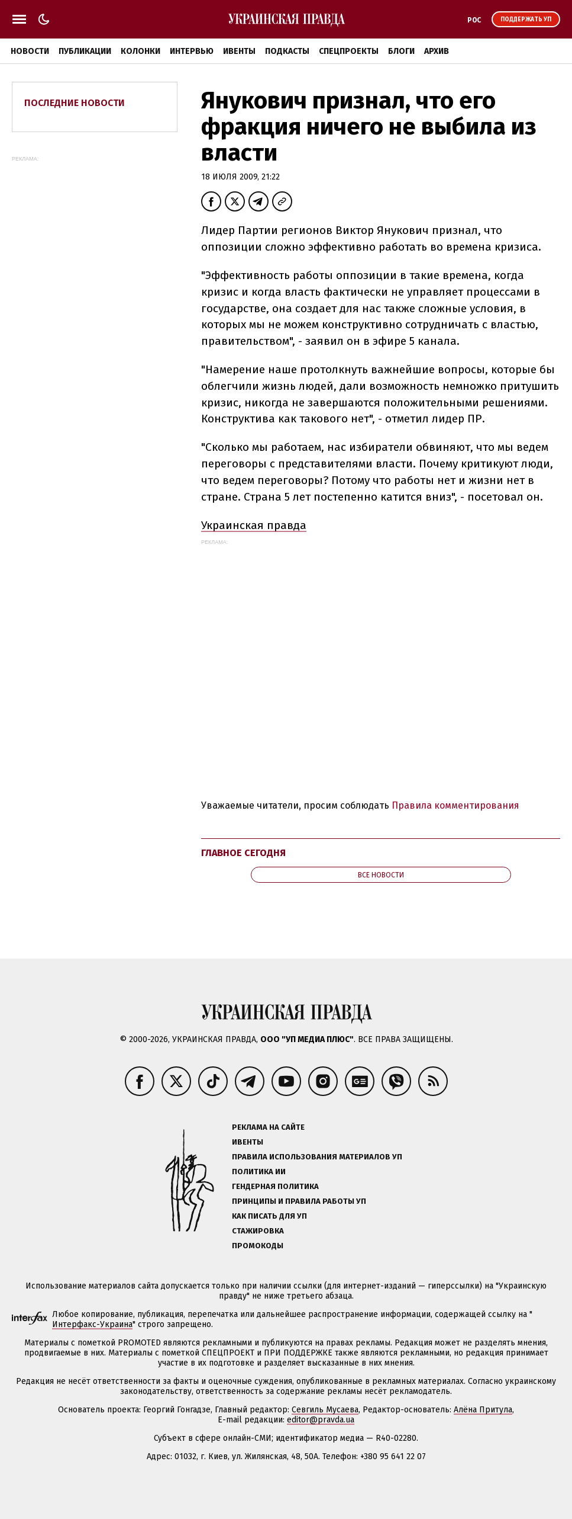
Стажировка (258, 1230)
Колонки (140, 51)
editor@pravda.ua (320, 1420)
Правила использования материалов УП (317, 1156)
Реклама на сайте (268, 1127)
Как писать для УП (269, 1216)
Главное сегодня (243, 852)
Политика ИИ (259, 1171)
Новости (30, 51)
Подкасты (287, 51)
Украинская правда (253, 525)
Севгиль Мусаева (325, 1410)
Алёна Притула (483, 1410)
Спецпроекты (349, 51)
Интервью (192, 51)
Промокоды (257, 1245)
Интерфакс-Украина (92, 1324)
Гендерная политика (275, 1186)
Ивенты (239, 51)
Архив (436, 51)
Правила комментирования (455, 805)
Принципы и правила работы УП (299, 1201)
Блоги (401, 51)
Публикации (85, 51)
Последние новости (74, 102)
